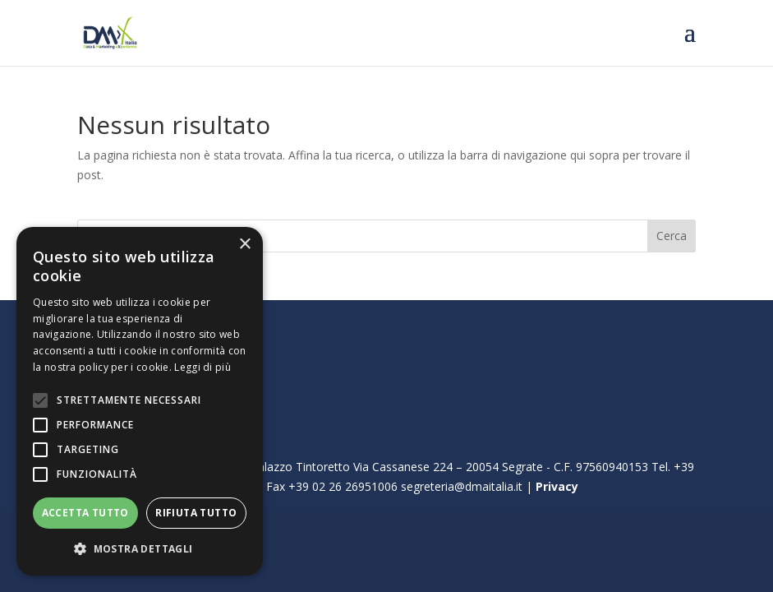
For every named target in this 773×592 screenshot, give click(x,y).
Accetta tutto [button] (85, 513)
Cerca (671, 235)
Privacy (557, 486)
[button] (139, 549)
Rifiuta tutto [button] (196, 513)
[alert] (139, 401)
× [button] (244, 244)
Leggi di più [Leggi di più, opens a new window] (202, 367)
